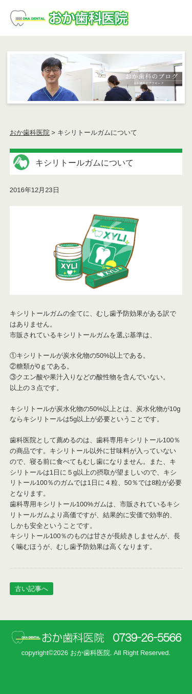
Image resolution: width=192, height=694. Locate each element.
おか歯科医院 (30, 132)
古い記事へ (31, 589)
